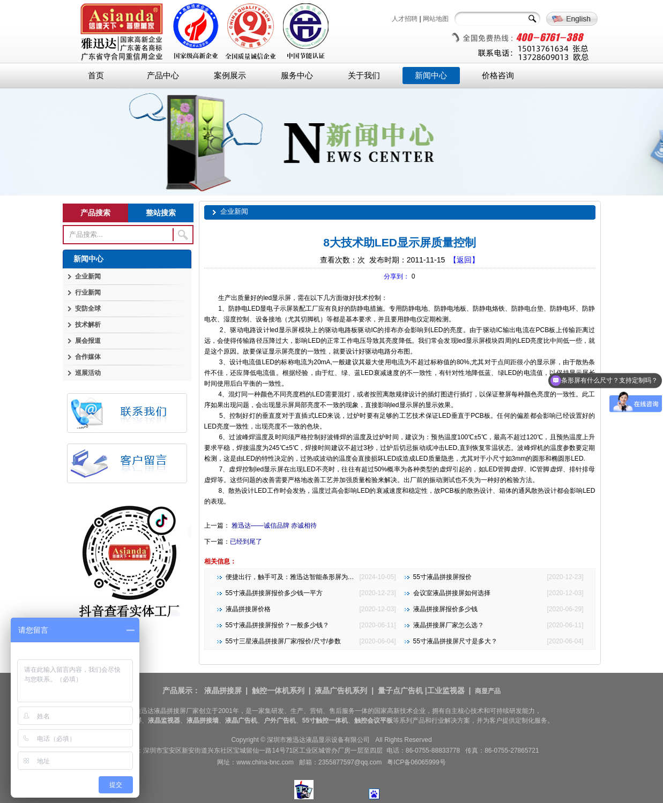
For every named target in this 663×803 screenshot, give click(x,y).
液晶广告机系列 (341, 690)
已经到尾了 (246, 541)
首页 (96, 75)
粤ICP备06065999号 (416, 762)
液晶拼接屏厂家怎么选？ (448, 625)
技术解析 (88, 324)
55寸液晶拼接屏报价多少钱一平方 (274, 593)
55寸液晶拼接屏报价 (442, 577)
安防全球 (88, 308)
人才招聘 (405, 18)
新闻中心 (431, 75)
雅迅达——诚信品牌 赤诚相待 (273, 525)
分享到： (396, 276)
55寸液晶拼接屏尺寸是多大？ (455, 641)
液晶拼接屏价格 (248, 609)
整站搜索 (161, 212)
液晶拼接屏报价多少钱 (445, 609)
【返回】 (464, 260)
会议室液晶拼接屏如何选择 (451, 593)
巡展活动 (88, 373)
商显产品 (488, 691)
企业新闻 (88, 276)
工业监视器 (446, 690)
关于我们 (364, 75)
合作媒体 (88, 357)
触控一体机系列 (278, 690)
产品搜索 (95, 212)
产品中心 (163, 75)
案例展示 (230, 75)
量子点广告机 (400, 690)
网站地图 (436, 18)
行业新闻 (88, 292)
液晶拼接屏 (223, 690)
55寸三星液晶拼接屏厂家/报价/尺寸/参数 (283, 641)
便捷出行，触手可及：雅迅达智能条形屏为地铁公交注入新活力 (316, 577)
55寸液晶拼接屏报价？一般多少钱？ (277, 625)
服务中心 (297, 75)
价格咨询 (498, 75)
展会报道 (88, 340)
